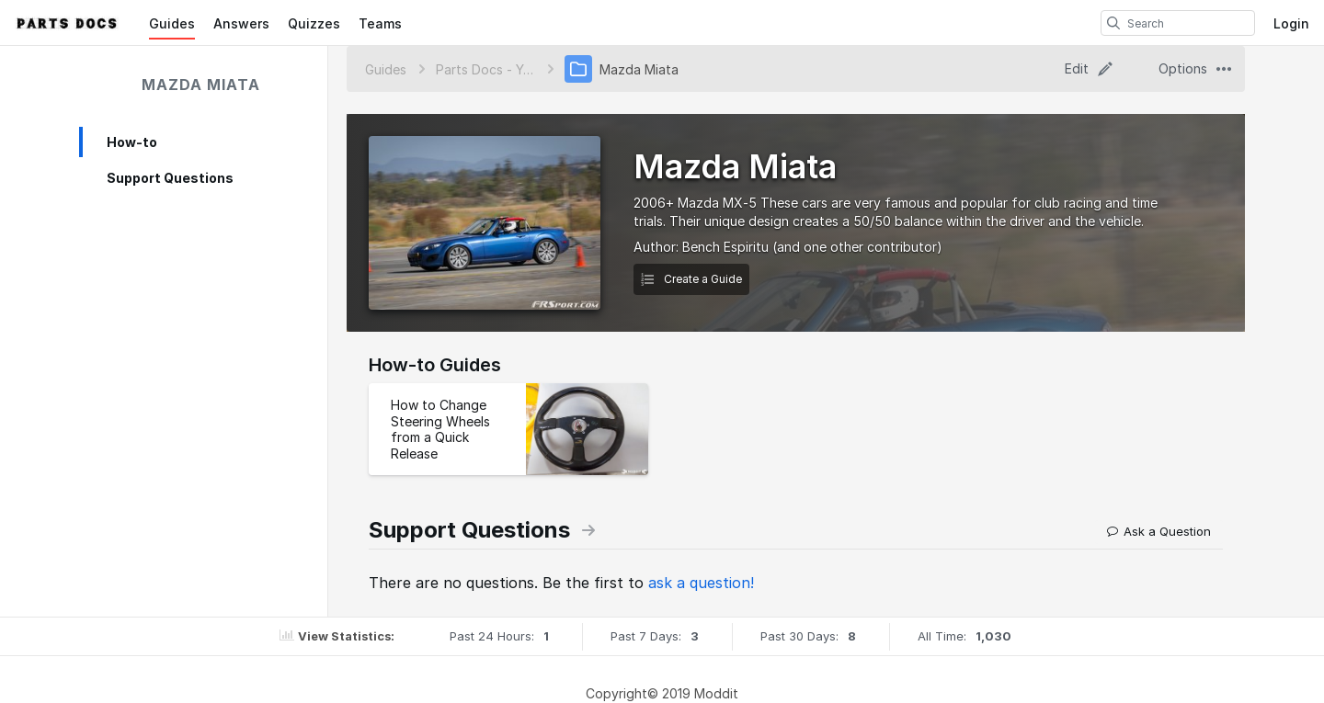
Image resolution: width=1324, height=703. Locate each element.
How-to (132, 142)
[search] (1113, 23)
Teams (380, 23)
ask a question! (701, 582)
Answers (241, 23)
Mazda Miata (201, 84)
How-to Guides (435, 365)
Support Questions (170, 178)
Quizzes (314, 23)
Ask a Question (1159, 531)
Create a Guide (691, 279)
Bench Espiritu (725, 247)
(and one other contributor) (857, 247)
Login (1291, 23)
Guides (172, 23)
